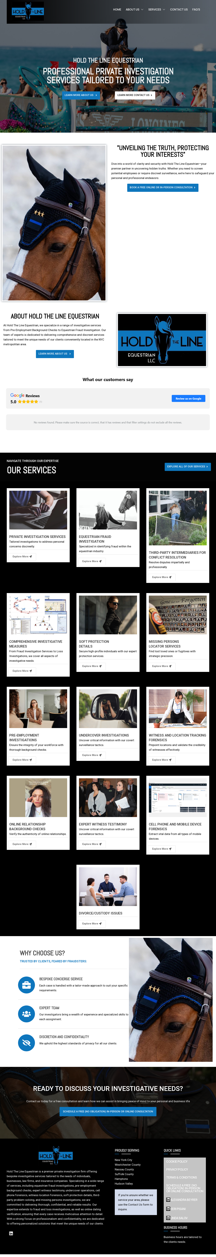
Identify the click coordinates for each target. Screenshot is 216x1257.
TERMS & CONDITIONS (181, 1180)
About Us (135, 9)
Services (156, 9)
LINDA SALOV (177, 1221)
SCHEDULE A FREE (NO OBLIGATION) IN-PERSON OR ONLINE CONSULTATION (184, 1191)
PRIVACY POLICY (177, 1172)
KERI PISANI (176, 1211)
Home (117, 9)
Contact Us (179, 9)
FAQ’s (196, 9)
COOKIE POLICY (176, 1164)
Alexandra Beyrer (181, 1202)
